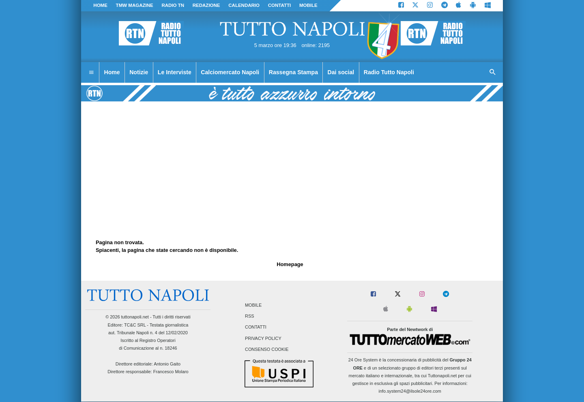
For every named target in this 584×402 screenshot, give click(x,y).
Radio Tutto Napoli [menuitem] (389, 72)
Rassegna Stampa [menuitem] (293, 72)
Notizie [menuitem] (138, 72)
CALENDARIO (244, 5)
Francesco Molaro (171, 371)
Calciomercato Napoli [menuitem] (230, 72)
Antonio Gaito (167, 363)
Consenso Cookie (267, 349)
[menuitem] (91, 73)
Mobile (253, 305)
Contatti (255, 327)
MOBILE (308, 5)
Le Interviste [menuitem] (174, 72)
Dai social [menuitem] (341, 72)
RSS (249, 316)
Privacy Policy (263, 338)
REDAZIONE (206, 5)
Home (100, 5)
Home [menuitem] (112, 72)
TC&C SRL (135, 324)
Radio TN (172, 5)
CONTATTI (279, 5)
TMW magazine (134, 5)
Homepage (290, 264)
